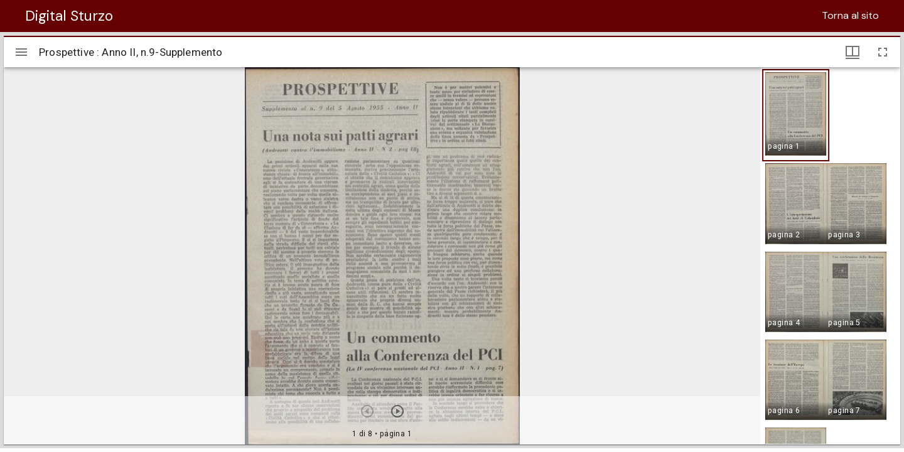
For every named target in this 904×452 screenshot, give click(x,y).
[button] (795, 115)
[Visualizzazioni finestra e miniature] (852, 52)
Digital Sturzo (69, 15)
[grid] (830, 255)
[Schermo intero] (883, 52)
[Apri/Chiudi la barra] (21, 52)
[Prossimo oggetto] (397, 411)
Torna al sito (850, 15)
